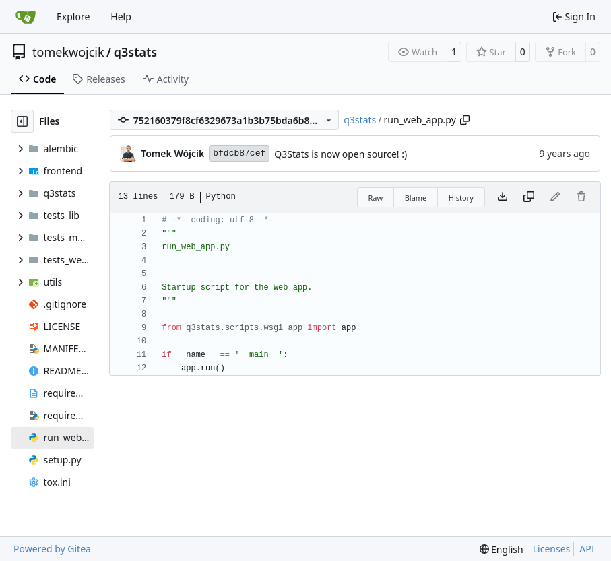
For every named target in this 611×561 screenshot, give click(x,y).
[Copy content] (529, 197)
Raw (375, 198)
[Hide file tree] (22, 121)
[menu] (501, 549)
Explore (73, 16)
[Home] (25, 17)
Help (120, 16)
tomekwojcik (68, 52)
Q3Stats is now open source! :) (340, 153)
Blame (416, 198)
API (586, 548)
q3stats (135, 52)
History (461, 198)
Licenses (552, 548)
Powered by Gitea (52, 548)
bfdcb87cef (239, 153)
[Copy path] (465, 120)
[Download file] (502, 197)
